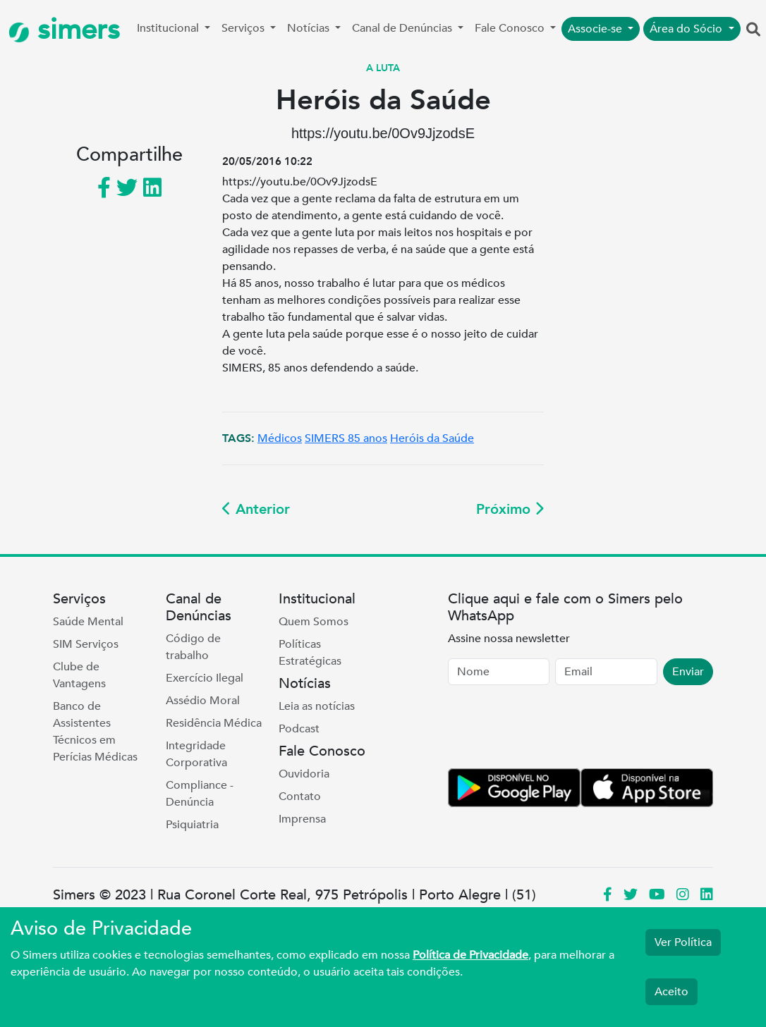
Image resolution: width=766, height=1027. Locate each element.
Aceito (671, 992)
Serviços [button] (244, 28)
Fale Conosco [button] (511, 28)
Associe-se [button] (596, 29)
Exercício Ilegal (204, 678)
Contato (300, 796)
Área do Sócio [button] (687, 29)
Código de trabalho (193, 647)
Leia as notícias (317, 706)
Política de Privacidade (470, 955)
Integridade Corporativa (196, 754)
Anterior (256, 509)
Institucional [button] (169, 28)
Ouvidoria (304, 774)
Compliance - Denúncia (199, 793)
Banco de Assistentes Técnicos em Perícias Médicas (95, 732)
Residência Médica (214, 723)
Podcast (299, 729)
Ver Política (683, 942)
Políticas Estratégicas (310, 653)
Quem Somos (313, 621)
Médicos (279, 438)
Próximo (510, 509)
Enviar (688, 671)
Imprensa (302, 819)
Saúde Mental (88, 621)
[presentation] (555, 729)
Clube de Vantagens (79, 675)
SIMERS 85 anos (346, 438)
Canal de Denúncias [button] (403, 28)
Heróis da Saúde (432, 438)
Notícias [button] (309, 28)
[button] (753, 30)
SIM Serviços (85, 644)
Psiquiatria (192, 824)
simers (64, 30)
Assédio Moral (203, 700)
